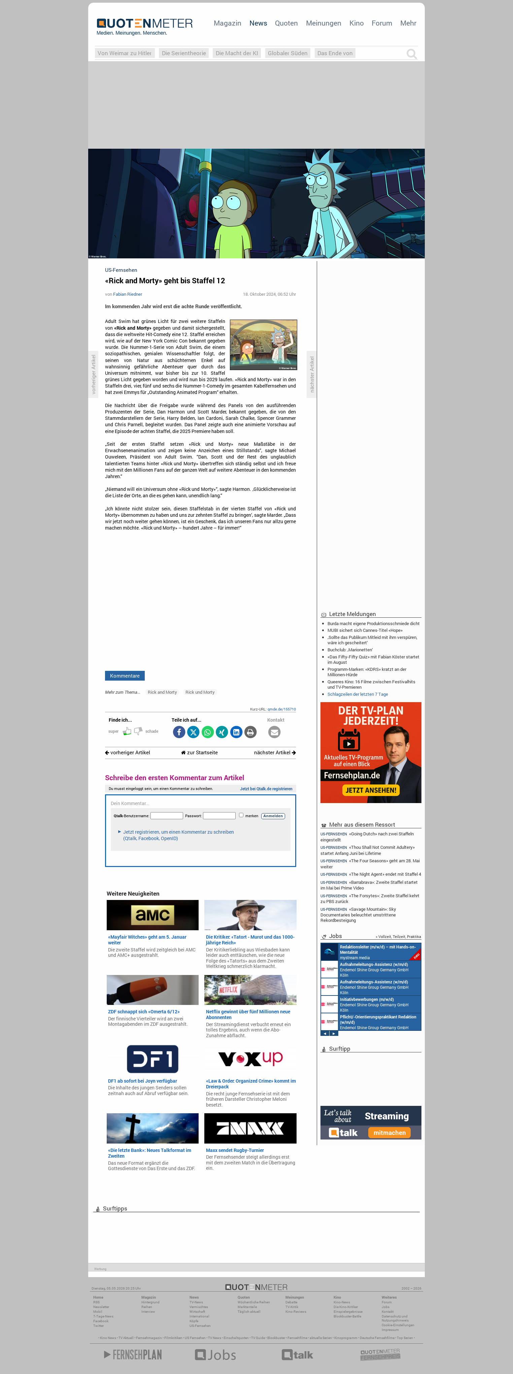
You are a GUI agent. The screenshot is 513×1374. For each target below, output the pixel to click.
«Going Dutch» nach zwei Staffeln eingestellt (367, 836)
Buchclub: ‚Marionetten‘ (350, 650)
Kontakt (388, 1311)
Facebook (100, 1321)
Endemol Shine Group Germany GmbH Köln (365, 969)
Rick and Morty (162, 692)
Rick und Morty (200, 692)
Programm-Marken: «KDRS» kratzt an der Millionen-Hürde (367, 672)
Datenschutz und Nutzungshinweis (395, 1318)
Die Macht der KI (237, 53)
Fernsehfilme (297, 1338)
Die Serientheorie (184, 53)
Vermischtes (199, 1307)
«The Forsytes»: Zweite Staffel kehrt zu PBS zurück (369, 898)
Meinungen (323, 23)
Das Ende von (335, 53)
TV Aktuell (126, 1338)
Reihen (146, 1307)
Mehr (408, 23)
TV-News (196, 1302)
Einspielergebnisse (348, 1311)
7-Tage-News (103, 1316)
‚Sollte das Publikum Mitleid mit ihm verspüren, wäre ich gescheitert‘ (372, 640)
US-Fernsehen (200, 1326)
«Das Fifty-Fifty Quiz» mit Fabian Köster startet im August (373, 659)
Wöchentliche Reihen (254, 1302)
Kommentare (125, 675)
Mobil (97, 1311)
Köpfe (194, 1321)
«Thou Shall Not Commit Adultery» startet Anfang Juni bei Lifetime (367, 850)
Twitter (98, 1326)
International (199, 1316)
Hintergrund (150, 1302)
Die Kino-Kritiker (346, 1307)
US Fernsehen (195, 1338)
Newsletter (101, 1307)
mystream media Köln (371, 951)
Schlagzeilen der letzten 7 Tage (358, 694)
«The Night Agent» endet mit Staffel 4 (370, 874)
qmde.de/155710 (282, 709)
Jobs (385, 1307)
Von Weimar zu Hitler (125, 53)
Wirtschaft (197, 1311)
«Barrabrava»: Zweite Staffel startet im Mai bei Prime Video (369, 885)
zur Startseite (199, 752)
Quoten (286, 23)
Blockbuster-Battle (347, 1316)
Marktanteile (247, 1307)
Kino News (108, 1338)
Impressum (390, 1330)
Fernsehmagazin (149, 1338)
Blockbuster (276, 1338)
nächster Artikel (275, 752)
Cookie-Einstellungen (398, 1325)
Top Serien (405, 1338)
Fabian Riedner (127, 294)
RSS (96, 1302)
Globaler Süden (288, 53)
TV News (214, 1338)
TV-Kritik (291, 1307)
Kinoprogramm (345, 1338)
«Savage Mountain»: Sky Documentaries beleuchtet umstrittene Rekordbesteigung (358, 914)
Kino (356, 23)
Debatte (291, 1302)
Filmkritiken (173, 1338)
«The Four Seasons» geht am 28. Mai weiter (370, 863)
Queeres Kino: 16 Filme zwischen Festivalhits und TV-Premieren (371, 684)
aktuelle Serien (321, 1338)
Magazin (227, 23)
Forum (382, 23)
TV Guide (258, 1338)
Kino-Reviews (295, 1311)
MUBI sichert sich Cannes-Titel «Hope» (365, 630)
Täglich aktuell (249, 1311)
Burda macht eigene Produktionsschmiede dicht (374, 623)
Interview (148, 1311)
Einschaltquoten (236, 1338)
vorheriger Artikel (127, 752)
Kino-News (342, 1302)
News (258, 23)
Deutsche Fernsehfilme (377, 1338)
